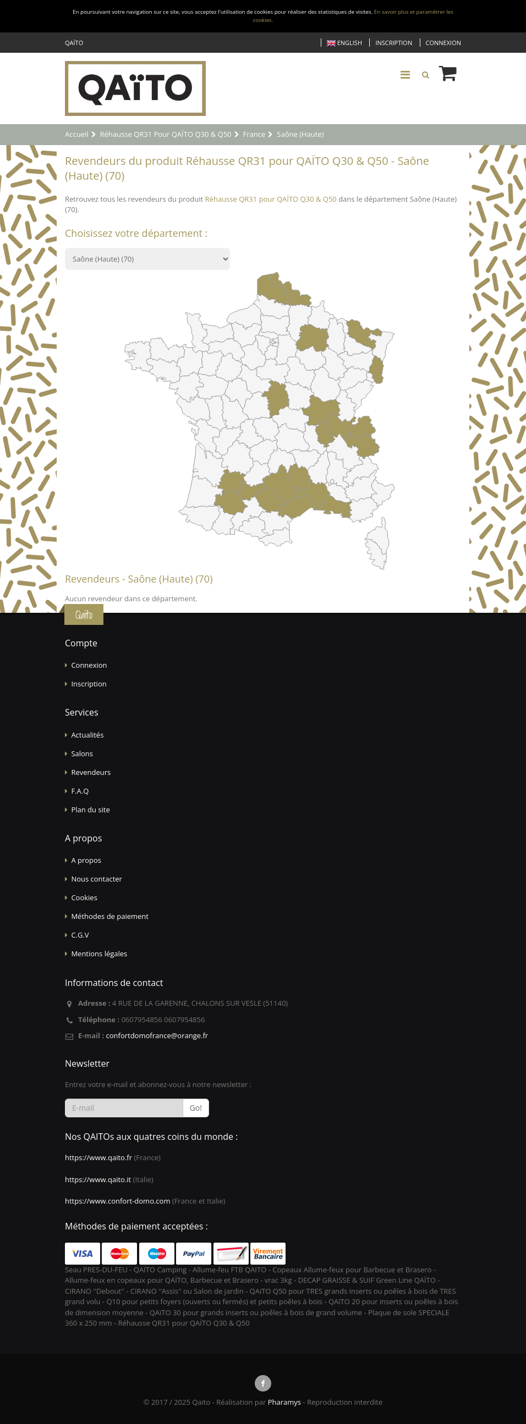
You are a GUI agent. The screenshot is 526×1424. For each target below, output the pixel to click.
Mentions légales (99, 953)
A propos (86, 860)
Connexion (443, 42)
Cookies (84, 897)
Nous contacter (96, 879)
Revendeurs (91, 772)
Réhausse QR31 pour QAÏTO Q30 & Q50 (271, 199)
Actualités (87, 735)
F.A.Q (80, 791)
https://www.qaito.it (98, 1179)
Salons (82, 753)
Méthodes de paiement (110, 916)
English (344, 43)
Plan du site (90, 809)
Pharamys (284, 1402)
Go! (196, 1107)
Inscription (393, 42)
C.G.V (80, 935)
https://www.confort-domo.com (117, 1201)
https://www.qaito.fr (98, 1157)
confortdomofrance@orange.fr (157, 1035)
